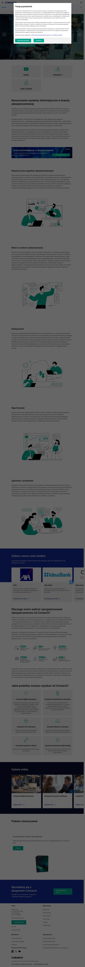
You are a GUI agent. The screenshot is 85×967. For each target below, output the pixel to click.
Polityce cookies (57, 35)
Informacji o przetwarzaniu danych (41, 35)
